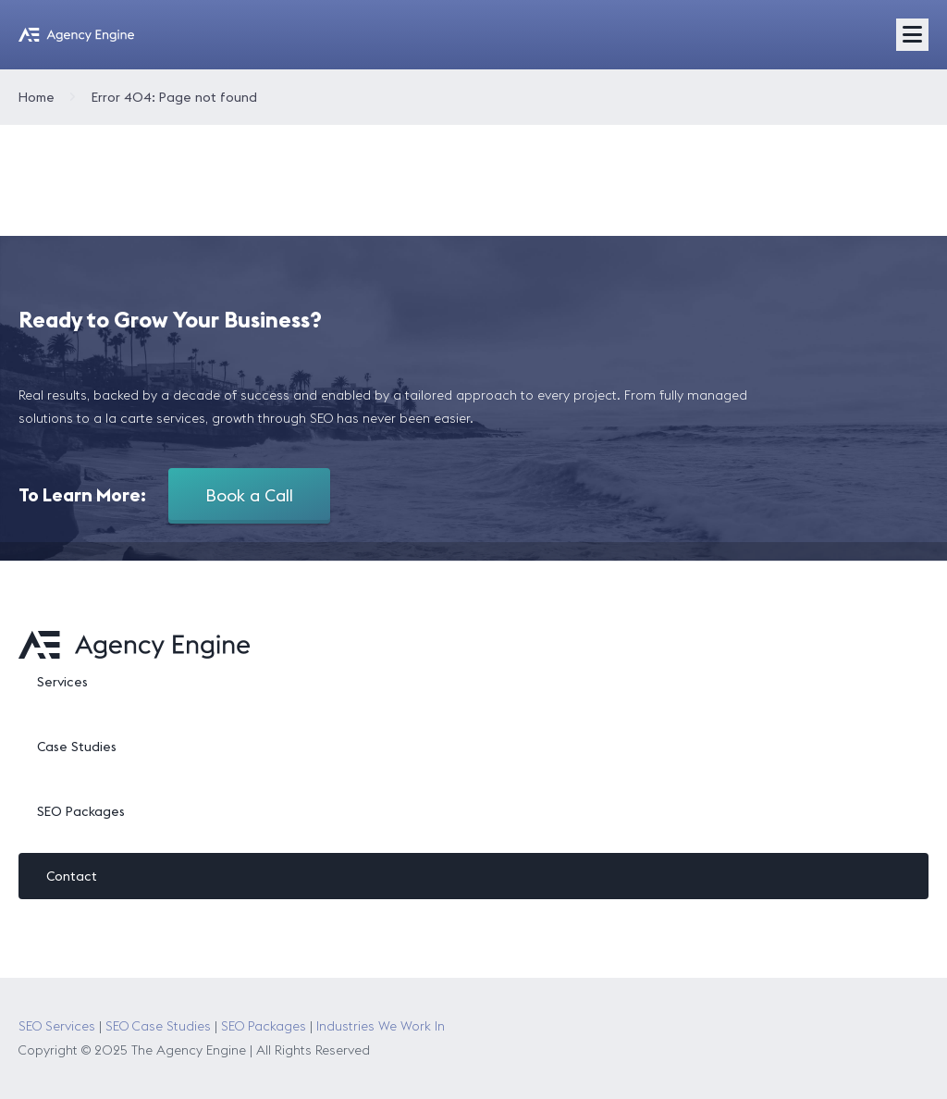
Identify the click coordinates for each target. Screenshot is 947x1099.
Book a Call (249, 495)
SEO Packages (81, 811)
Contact (71, 876)
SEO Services (56, 1026)
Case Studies (77, 746)
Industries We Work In (380, 1026)
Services (62, 681)
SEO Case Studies (158, 1026)
